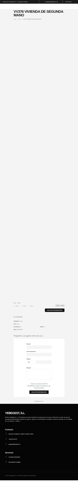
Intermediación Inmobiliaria (14, 462)
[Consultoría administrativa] (6, 457)
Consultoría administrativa (14, 457)
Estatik (41, 401)
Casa (19, 19)
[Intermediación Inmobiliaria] (6, 462)
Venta (15, 19)
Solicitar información (54, 310)
